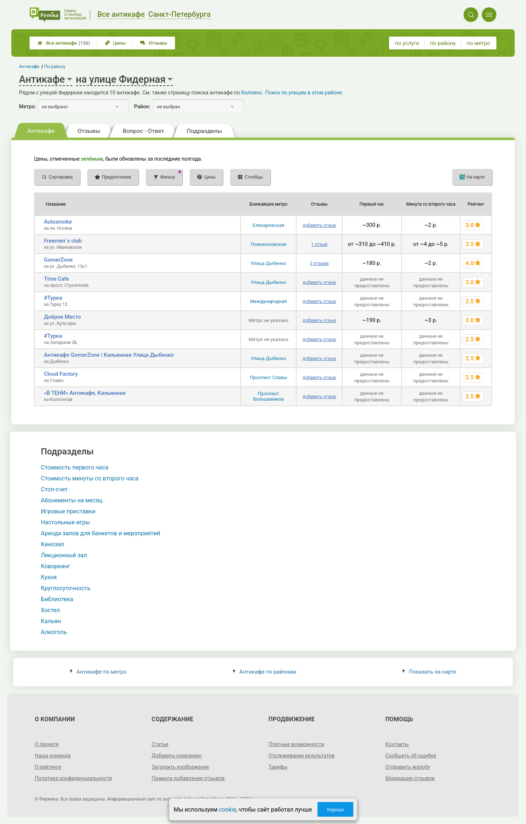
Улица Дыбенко (268, 263)
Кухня (49, 577)
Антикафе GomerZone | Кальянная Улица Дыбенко (109, 355)
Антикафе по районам (264, 671)
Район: (142, 106)
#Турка (53, 298)
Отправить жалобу (407, 767)
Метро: (27, 106)
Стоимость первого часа (74, 467)
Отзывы (153, 43)
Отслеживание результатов (301, 756)
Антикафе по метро (98, 671)
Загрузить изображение (180, 767)
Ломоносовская (268, 244)
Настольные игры (65, 522)
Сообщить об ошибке (410, 756)
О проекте (47, 744)
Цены (115, 43)
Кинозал (52, 544)
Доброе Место (62, 317)
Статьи (160, 744)
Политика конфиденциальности (73, 778)
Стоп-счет (54, 489)
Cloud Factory (61, 374)
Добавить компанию (177, 756)
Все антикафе (64, 43)
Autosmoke (58, 221)
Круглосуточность (66, 588)
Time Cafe (56, 279)
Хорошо (335, 809)
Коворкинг (55, 566)
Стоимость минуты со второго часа (89, 478)
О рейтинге (48, 767)
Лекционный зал (64, 555)
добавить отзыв (319, 225)
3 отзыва (319, 263)
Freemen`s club (62, 240)
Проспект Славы (268, 377)
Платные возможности (296, 744)
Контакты (397, 744)
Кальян (51, 621)
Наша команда (52, 756)
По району (54, 66)
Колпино (251, 92)
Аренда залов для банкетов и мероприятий (100, 533)
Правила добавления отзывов (188, 778)
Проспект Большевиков (268, 396)
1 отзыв (319, 244)
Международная (268, 301)
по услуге (407, 43)
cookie (227, 809)
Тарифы (277, 767)
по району (443, 43)
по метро (478, 43)
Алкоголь (54, 632)
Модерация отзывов (410, 778)
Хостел (50, 610)
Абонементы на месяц (72, 500)
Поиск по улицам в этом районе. (304, 92)
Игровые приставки (68, 511)
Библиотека (57, 599)
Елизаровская (268, 225)
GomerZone (58, 259)
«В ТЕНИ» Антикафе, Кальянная (84, 393)
